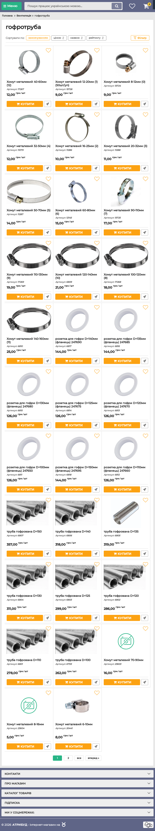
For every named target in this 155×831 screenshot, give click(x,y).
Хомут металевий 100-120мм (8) (126, 278)
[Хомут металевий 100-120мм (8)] (126, 256)
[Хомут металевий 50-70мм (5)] (29, 191)
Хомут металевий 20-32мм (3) (126, 147)
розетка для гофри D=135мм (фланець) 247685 (126, 342)
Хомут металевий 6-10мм (77, 726)
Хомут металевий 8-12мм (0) (126, 83)
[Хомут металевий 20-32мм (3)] (126, 127)
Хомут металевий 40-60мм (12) (29, 85)
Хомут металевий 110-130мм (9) (29, 278)
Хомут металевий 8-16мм (29, 726)
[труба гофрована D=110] (29, 641)
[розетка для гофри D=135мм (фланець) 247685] (126, 320)
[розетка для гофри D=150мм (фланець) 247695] (77, 448)
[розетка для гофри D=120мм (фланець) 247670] (126, 384)
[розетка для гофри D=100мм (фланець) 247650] (29, 448)
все (79, 758)
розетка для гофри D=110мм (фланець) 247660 (126, 471)
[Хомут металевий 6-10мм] (77, 705)
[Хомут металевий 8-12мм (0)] (126, 63)
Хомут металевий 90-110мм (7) (126, 214)
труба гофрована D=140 (77, 533)
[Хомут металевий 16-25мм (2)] (77, 127)
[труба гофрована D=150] (29, 513)
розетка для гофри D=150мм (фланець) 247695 (77, 471)
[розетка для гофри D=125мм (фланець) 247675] (77, 384)
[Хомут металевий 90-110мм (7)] (126, 191)
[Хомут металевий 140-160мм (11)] (29, 320)
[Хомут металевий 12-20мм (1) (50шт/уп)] (77, 63)
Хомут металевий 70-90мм (126, 661)
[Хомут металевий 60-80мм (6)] (77, 191)
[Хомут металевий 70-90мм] (126, 641)
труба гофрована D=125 (77, 597)
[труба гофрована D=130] (29, 577)
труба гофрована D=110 (29, 661)
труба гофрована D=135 (126, 533)
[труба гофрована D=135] (126, 513)
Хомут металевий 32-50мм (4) (29, 147)
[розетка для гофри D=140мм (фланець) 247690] (77, 320)
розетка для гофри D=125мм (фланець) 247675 (77, 406)
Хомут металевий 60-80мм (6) (77, 214)
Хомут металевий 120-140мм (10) (77, 278)
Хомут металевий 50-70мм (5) (29, 212)
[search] (73, 6)
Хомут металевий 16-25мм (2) (77, 147)
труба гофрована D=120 (126, 597)
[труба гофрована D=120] (126, 577)
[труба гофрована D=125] (77, 577)
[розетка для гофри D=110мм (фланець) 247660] (126, 448)
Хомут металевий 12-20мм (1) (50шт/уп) (77, 85)
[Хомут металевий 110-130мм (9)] (29, 256)
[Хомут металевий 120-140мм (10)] (77, 256)
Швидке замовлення (47, 104)
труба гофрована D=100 (77, 661)
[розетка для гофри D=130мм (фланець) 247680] (29, 384)
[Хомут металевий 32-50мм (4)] (29, 127)
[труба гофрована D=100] (77, 641)
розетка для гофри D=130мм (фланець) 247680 (29, 406)
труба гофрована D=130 (29, 597)
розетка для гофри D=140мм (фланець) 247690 (77, 342)
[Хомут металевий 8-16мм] (29, 705)
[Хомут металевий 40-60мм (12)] (29, 63)
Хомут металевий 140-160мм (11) (29, 342)
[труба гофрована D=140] (77, 513)
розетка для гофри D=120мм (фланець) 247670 (126, 406)
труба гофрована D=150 (29, 533)
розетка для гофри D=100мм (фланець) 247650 (29, 471)
